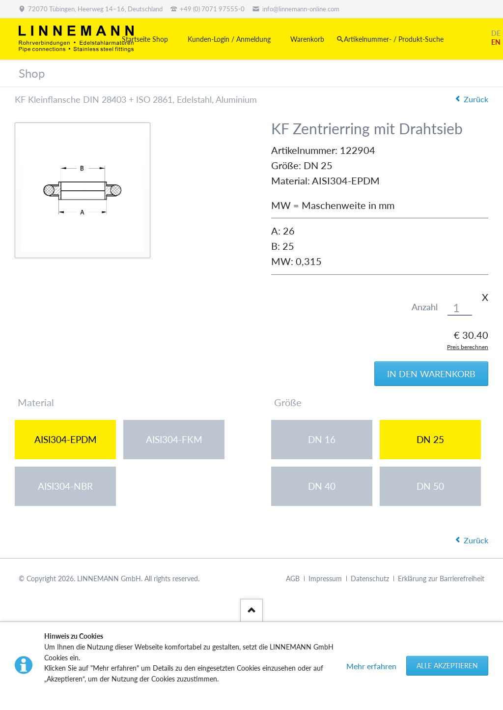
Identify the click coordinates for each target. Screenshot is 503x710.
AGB (293, 578)
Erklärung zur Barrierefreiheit (441, 578)
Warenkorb (307, 39)
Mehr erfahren (371, 666)
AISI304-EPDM (65, 439)
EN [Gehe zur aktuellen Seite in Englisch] (496, 42)
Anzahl (425, 307)
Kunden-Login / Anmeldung (229, 39)
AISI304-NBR (65, 486)
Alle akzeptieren (447, 665)
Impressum (325, 578)
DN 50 (430, 486)
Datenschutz (370, 578)
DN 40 (321, 486)
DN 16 (321, 439)
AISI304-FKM (174, 439)
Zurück (476, 99)
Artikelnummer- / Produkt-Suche (394, 39)
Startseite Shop (145, 39)
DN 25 (430, 439)
